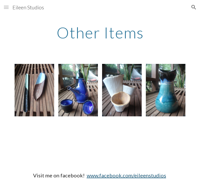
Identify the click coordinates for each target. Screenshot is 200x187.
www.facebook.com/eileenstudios (126, 175)
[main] (100, 32)
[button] (6, 7)
